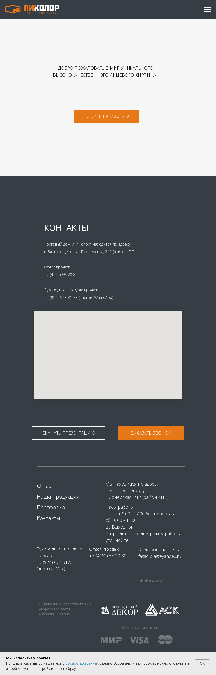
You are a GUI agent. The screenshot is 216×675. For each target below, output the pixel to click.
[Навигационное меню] (207, 9)
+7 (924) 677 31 (52, 562)
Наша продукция (58, 496)
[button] (151, 433)
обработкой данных (82, 663)
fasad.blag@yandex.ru (159, 556)
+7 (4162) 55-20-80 (61, 274)
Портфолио (51, 507)
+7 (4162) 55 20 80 (107, 556)
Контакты (48, 518)
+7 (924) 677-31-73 (61, 297)
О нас (44, 485)
